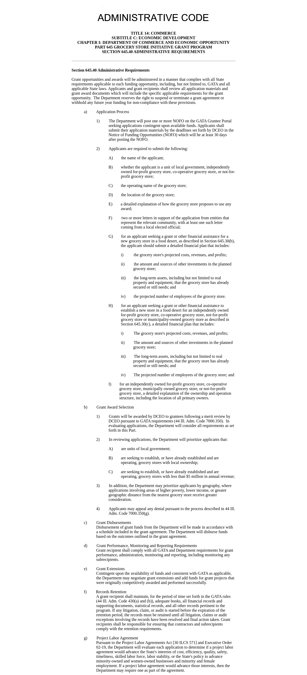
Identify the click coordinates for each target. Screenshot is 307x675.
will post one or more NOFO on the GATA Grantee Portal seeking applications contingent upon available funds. (170, 123)
